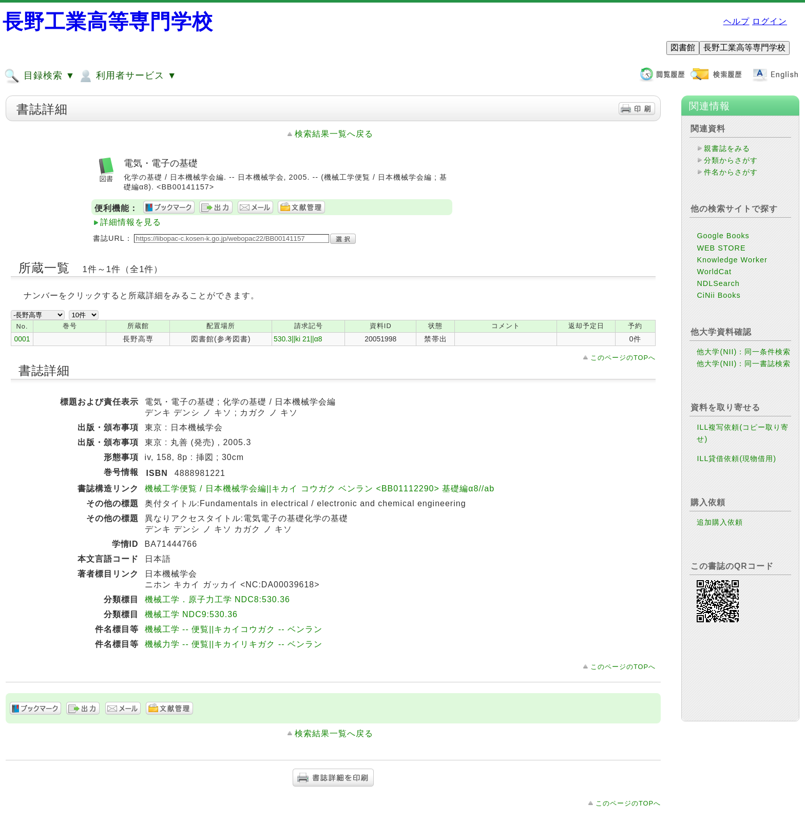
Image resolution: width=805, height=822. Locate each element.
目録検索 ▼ (39, 76)
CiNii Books (718, 295)
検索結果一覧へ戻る (334, 133)
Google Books (723, 236)
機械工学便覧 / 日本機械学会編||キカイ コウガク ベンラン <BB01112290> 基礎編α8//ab (319, 488)
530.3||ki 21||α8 (298, 339)
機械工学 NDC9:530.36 (191, 614)
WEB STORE (721, 248)
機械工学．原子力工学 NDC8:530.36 (217, 599)
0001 (22, 339)
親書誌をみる (727, 148)
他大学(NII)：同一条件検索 (744, 352)
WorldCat (714, 271)
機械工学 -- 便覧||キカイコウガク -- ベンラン (233, 629)
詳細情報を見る (130, 222)
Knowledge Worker (732, 260)
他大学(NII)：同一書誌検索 (744, 363)
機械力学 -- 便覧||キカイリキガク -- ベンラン (233, 644)
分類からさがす (731, 160)
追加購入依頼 (720, 522)
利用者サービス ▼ (127, 76)
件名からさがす (731, 172)
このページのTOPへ (623, 357)
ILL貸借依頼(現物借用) (736, 458)
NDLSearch (718, 283)
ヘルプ (736, 21)
